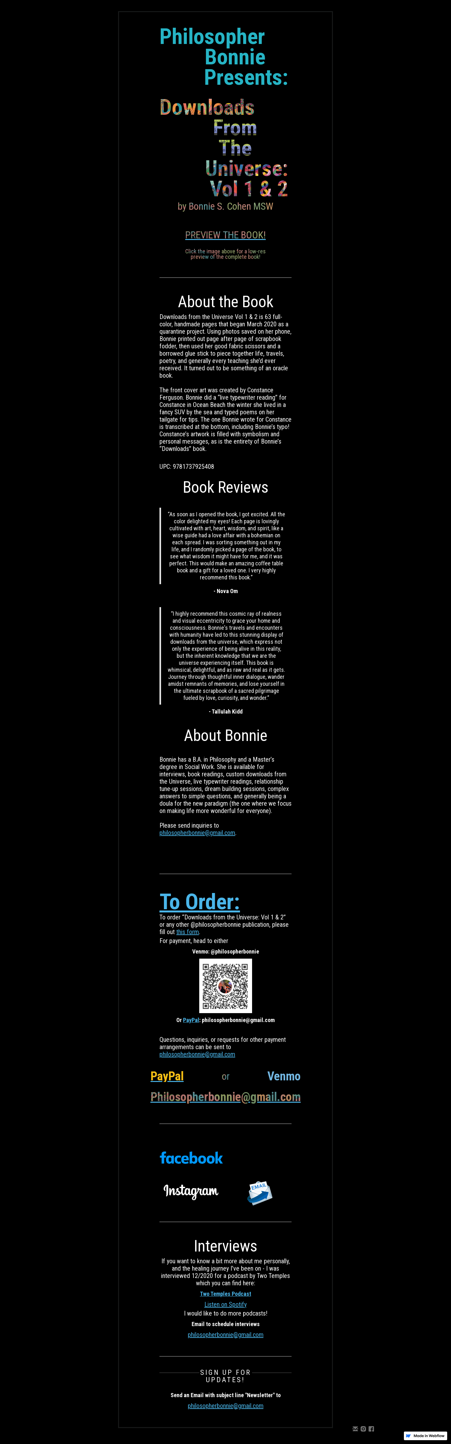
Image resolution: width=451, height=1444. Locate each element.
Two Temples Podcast (225, 1293)
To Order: (199, 902)
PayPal (191, 1020)
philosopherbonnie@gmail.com (197, 833)
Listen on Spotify (225, 1304)
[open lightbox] (225, 231)
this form (187, 932)
